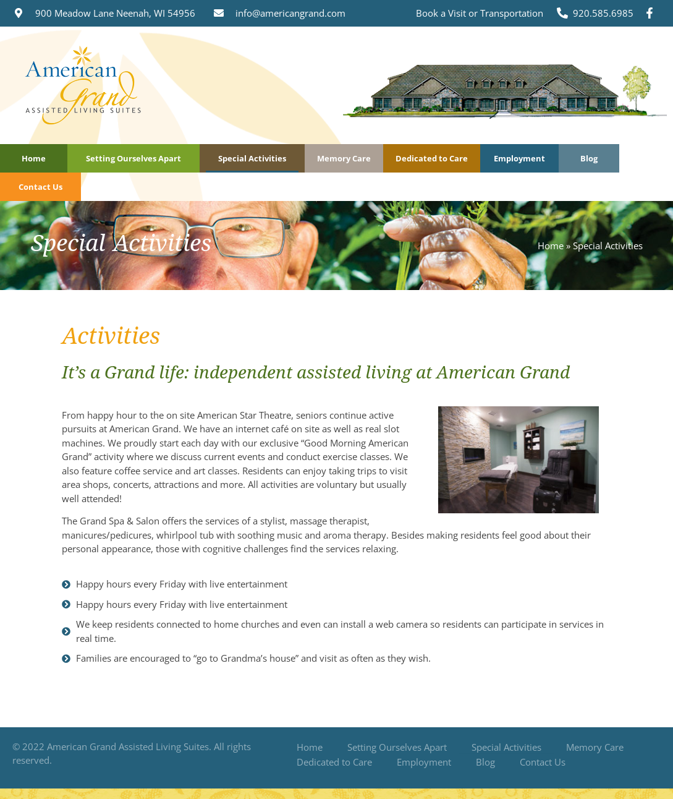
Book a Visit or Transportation (479, 13)
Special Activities (252, 158)
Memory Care (344, 158)
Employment (519, 158)
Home (34, 158)
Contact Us (40, 186)
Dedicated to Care (432, 158)
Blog (589, 158)
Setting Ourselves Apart (133, 158)
